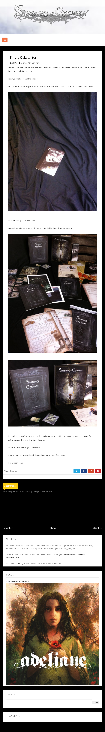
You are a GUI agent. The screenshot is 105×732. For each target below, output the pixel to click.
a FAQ (20, 563)
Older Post (97, 528)
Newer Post (8, 528)
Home (53, 528)
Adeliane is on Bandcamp (17, 581)
